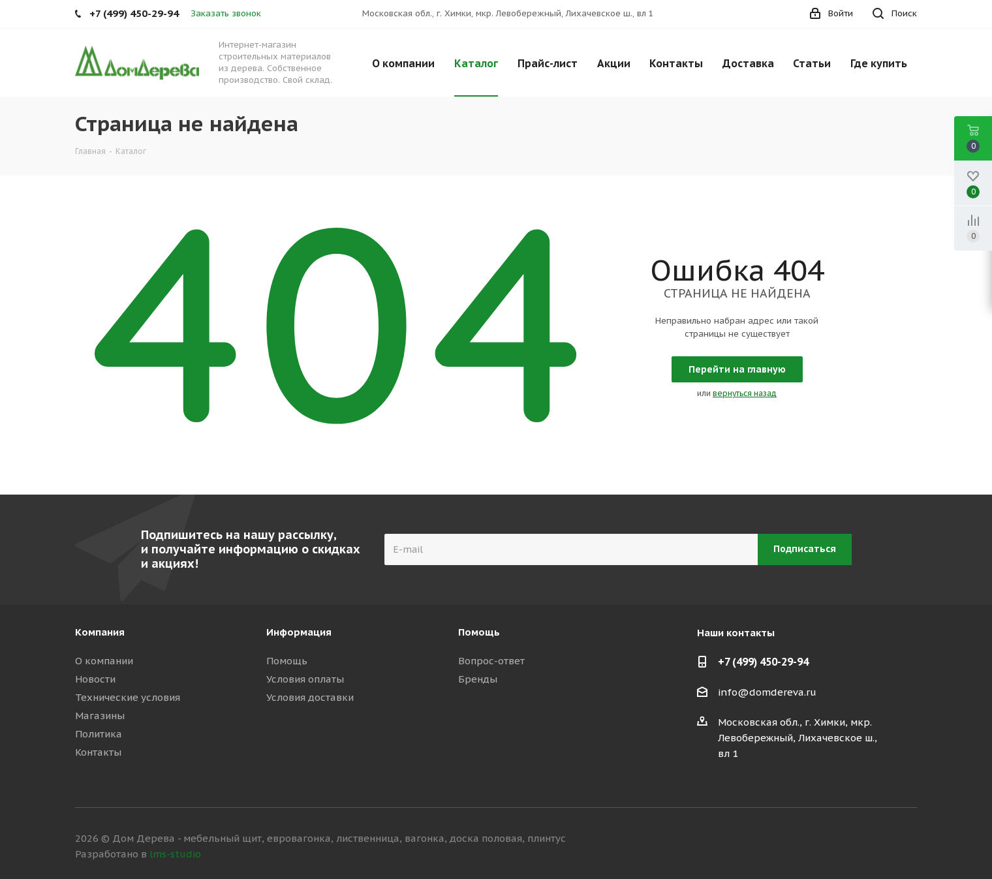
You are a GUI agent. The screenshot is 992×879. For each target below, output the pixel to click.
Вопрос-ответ (491, 661)
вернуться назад (745, 393)
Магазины (100, 715)
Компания (100, 632)
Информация (299, 632)
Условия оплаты (305, 679)
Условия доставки (310, 697)
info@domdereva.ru (767, 692)
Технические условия (127, 697)
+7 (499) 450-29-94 (763, 661)
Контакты (98, 752)
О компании (104, 661)
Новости (95, 679)
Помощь (286, 661)
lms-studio (175, 854)
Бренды (477, 679)
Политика (98, 734)
